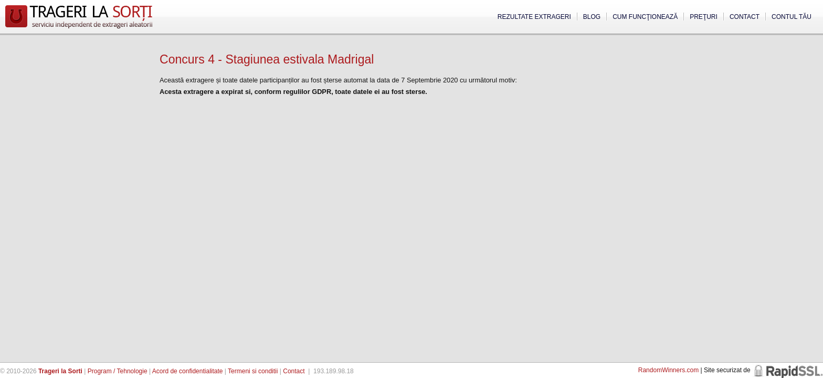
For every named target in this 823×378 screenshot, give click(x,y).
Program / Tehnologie (117, 371)
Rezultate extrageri (534, 16)
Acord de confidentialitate (187, 371)
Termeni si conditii (253, 371)
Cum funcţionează (645, 16)
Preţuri (704, 16)
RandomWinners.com (668, 370)
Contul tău (791, 16)
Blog (591, 16)
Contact (744, 16)
